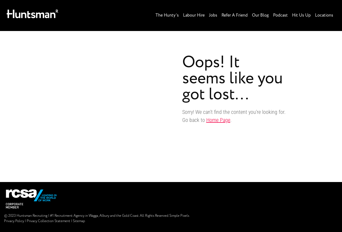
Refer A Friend (234, 15)
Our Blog (260, 15)
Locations (324, 15)
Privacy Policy (14, 221)
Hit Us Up (301, 15)
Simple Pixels (179, 215)
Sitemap (79, 221)
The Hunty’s (167, 15)
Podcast (280, 15)
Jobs (213, 15)
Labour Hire (194, 15)
